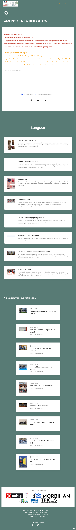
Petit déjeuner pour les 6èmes (41, 381)
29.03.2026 (34, 416)
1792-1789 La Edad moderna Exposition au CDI (36, 252)
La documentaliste (46, 94)
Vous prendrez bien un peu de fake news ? (43, 331)
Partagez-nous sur (38, 522)
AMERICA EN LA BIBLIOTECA (28, 162)
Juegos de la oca (25, 270)
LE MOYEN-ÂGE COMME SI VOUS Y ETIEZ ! (42, 435)
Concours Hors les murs (39, 402)
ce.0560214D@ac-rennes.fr (38, 514)
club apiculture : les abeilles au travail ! (42, 349)
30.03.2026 (34, 399)
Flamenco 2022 (24, 200)
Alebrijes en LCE (24, 180)
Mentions (33, 516)
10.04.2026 (34, 309)
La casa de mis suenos (27, 141)
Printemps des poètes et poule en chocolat (43, 312)
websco (43, 516)
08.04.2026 (34, 327)
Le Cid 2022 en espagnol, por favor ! (32, 218)
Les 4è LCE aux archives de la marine (41, 366)
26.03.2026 (34, 451)
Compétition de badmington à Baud (42, 419)
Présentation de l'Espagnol (28, 236)
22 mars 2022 (28, 94)
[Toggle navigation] (72, 3)
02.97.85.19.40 (44, 512)
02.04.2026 (34, 362)
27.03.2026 (34, 432)
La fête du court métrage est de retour (42, 454)
